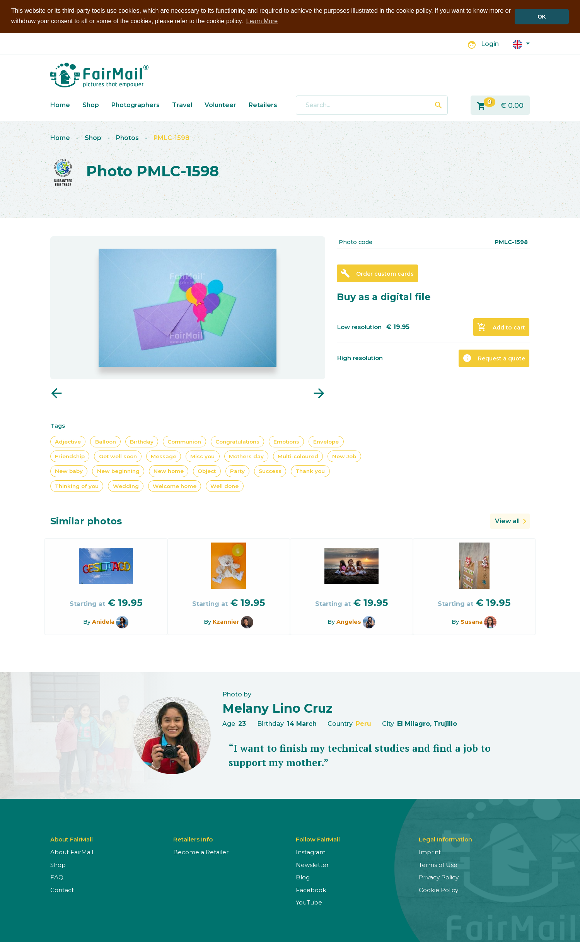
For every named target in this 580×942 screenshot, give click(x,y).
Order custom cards (377, 273)
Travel (182, 104)
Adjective (68, 441)
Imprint (430, 852)
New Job (344, 456)
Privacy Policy (439, 877)
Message (163, 456)
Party (237, 471)
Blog (303, 877)
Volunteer (220, 104)
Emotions (286, 441)
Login (490, 44)
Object (207, 471)
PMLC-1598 (171, 138)
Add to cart (501, 327)
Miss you (202, 456)
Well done (224, 486)
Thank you (310, 471)
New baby (69, 471)
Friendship (70, 456)
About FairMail (71, 852)
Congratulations (237, 441)
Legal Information (445, 839)
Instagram (311, 852)
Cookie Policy (438, 889)
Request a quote (493, 358)
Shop (90, 104)
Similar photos (86, 521)
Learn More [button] (262, 21)
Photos (127, 138)
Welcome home (174, 486)
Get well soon (118, 456)
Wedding (126, 486)
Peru (363, 723)
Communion (184, 441)
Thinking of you (77, 486)
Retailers (263, 104)
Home (60, 104)
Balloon (105, 441)
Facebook (311, 889)
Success (270, 471)
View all (507, 521)
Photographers (135, 104)
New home (169, 471)
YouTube (309, 902)
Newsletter (312, 864)
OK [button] (541, 17)
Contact (62, 889)
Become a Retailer (201, 852)
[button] (521, 43)
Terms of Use (438, 864)
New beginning (118, 471)
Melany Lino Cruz (277, 708)
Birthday (142, 441)
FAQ (56, 877)
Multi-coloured (298, 456)
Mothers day (246, 456)
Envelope (326, 441)
